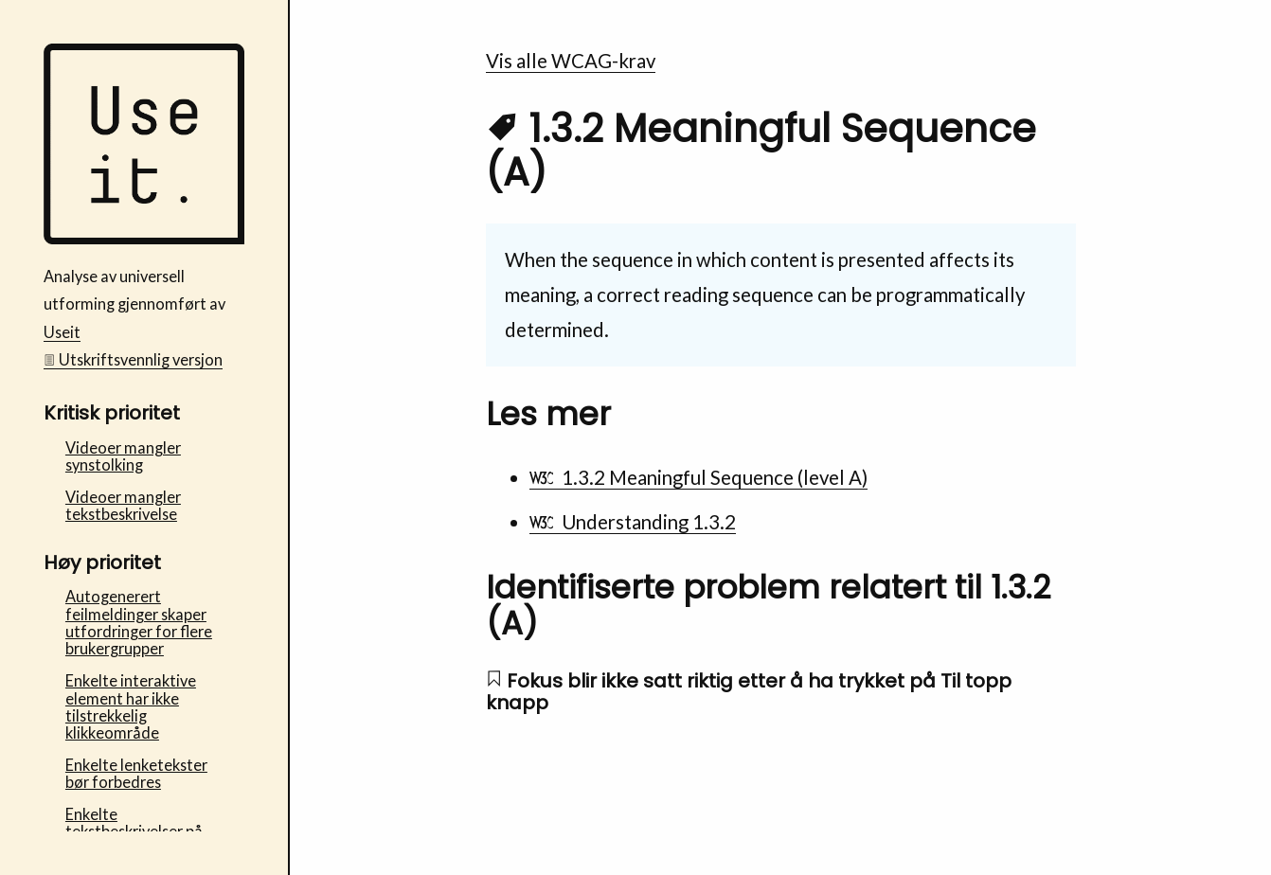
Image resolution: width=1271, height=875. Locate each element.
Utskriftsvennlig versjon (133, 359)
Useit (62, 332)
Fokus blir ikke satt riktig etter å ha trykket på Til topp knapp (748, 692)
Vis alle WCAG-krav (570, 60)
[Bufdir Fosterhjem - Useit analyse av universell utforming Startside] (144, 238)
